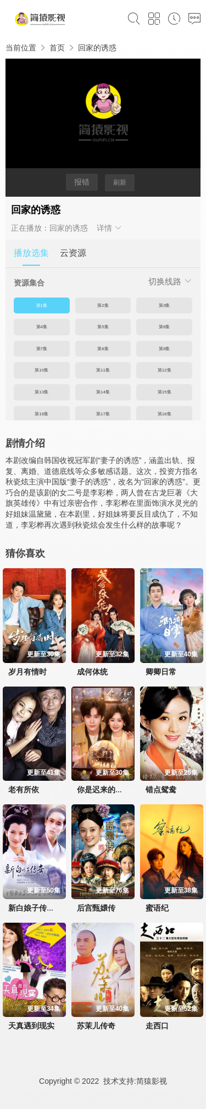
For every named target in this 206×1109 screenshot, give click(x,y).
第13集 (41, 392)
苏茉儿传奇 (96, 1025)
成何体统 (92, 671)
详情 (110, 228)
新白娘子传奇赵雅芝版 (46, 908)
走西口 (157, 1025)
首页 (57, 47)
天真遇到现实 (31, 1025)
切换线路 (170, 281)
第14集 (103, 392)
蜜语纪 (157, 908)
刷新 (119, 182)
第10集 (41, 370)
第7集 (41, 348)
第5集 (102, 326)
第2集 (102, 305)
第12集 (164, 370)
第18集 (164, 413)
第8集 (102, 348)
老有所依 (23, 789)
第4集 (41, 326)
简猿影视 (151, 1081)
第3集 (164, 305)
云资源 (73, 253)
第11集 (103, 370)
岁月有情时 (27, 671)
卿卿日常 (161, 671)
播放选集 (31, 253)
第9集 (164, 348)
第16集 (41, 413)
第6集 (164, 326)
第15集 (164, 392)
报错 (82, 182)
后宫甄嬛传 (96, 908)
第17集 (103, 413)
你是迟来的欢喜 (104, 789)
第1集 (41, 305)
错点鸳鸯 (161, 789)
